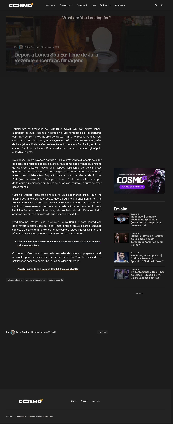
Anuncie (96, 401)
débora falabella (15, 280)
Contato (84, 401)
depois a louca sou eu (35, 280)
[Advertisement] (57, 101)
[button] (156, 5)
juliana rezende (56, 280)
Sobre (74, 401)
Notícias (102, 332)
